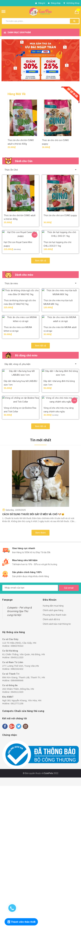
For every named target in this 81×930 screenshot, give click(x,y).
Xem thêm (40, 676)
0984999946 (17, 824)
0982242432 (17, 813)
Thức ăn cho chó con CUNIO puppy (60, 215)
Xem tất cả (40, 289)
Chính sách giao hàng (53, 754)
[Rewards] (21, 921)
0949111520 (17, 801)
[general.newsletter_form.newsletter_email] (30, 732)
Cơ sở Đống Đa (10, 829)
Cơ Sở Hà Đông (10, 795)
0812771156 (17, 847)
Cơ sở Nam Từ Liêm (12, 806)
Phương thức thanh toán (54, 759)
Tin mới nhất (40, 584)
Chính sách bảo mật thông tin (57, 768)
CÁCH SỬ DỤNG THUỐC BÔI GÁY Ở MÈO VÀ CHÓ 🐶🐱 (33, 658)
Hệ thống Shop (72, 3)
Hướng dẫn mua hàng (53, 750)
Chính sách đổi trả (51, 763)
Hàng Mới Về (17, 94)
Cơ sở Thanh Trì (10, 818)
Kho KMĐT (8, 841)
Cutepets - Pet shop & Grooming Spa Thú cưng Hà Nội (19, 755)
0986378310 (17, 790)
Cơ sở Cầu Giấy (10, 783)
